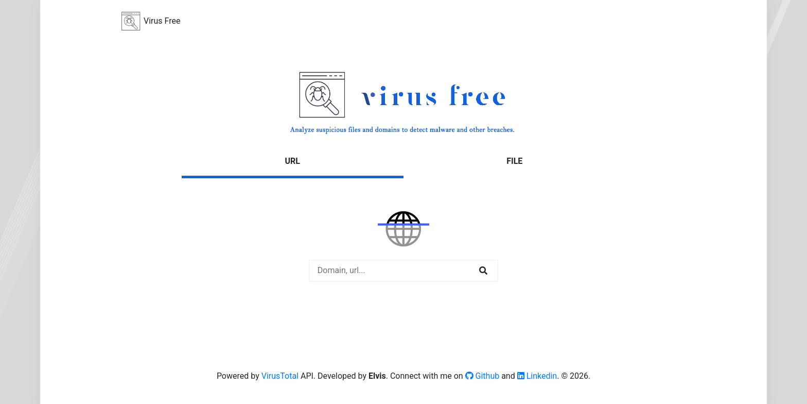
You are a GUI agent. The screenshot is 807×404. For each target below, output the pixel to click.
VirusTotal (280, 376)
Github (482, 376)
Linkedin (537, 376)
